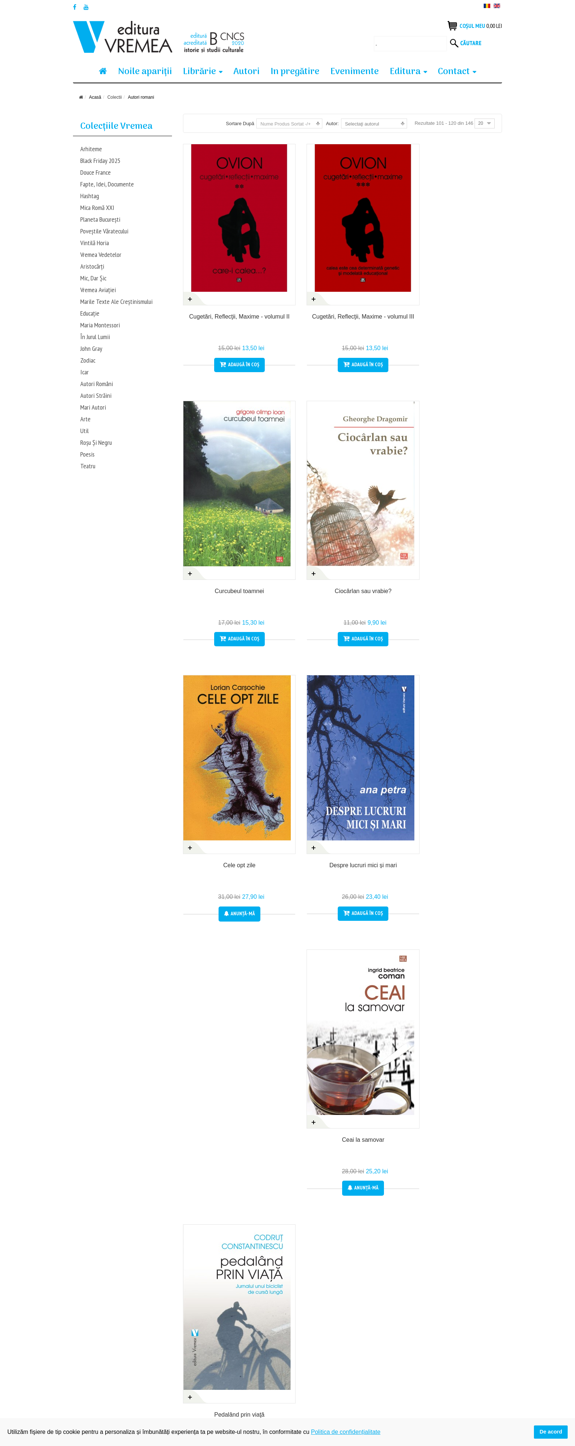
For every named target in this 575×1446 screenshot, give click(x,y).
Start (292, 1253)
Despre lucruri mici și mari (301, 496)
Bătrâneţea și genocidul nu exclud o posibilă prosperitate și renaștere (383, 941)
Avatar (466, 714)
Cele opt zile (218, 496)
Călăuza (219, 1151)
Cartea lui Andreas (301, 933)
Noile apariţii (145, 72)
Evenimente (354, 72)
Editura (405, 72)
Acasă (95, 97)
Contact (454, 72)
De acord (550, 1432)
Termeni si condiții (93, 1377)
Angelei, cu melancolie (218, 714)
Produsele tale (199, 1351)
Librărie (199, 72)
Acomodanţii (466, 1151)
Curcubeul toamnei (383, 278)
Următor (450, 1253)
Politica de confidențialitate (213, 1364)
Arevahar (384, 714)
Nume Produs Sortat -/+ (285, 124)
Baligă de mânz (218, 933)
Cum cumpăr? (89, 1351)
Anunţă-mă (219, 544)
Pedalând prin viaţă (466, 496)
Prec (315, 1253)
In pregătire (295, 72)
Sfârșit (481, 1253)
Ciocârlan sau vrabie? (466, 278)
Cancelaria (301, 1151)
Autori (246, 72)
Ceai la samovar (384, 496)
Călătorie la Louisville (466, 933)
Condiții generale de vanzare (105, 1364)
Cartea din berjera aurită (383, 1151)
